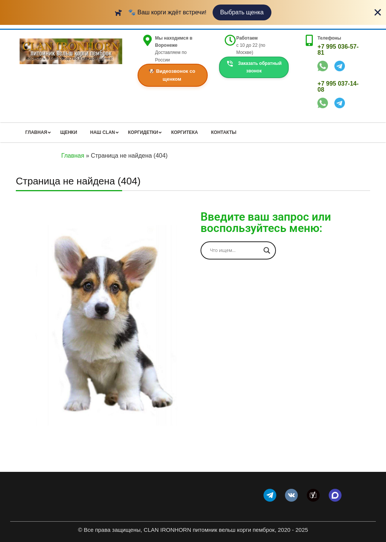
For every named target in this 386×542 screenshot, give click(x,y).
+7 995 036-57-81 (337, 49)
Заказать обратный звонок (254, 67)
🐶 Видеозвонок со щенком (172, 75)
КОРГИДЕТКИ (143, 132)
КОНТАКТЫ (223, 132)
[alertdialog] (193, 12)
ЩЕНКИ (68, 132)
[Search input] (235, 250)
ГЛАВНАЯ (36, 132)
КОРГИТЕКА (184, 132)
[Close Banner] (377, 12)
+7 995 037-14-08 (337, 86)
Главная (72, 155)
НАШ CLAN (102, 132)
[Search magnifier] (267, 250)
